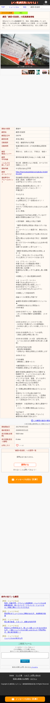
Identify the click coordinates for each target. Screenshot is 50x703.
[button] (46, 50)
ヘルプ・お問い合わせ (32, 675)
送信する (25, 661)
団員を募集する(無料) (21, 679)
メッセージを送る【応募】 (25, 479)
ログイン (46, 3)
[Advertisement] (25, 101)
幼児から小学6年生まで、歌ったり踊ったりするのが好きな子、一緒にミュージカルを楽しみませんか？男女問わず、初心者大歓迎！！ (25, 630)
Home (11, 675)
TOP (3, 7)
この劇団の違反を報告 (40, 420)
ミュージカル (14, 7)
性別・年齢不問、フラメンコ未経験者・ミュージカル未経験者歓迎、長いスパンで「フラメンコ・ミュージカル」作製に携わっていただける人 (25, 605)
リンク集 (19, 675)
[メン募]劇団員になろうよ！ (25, 2)
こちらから (34, 667)
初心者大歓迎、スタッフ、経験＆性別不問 (20, 622)
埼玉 (24, 7)
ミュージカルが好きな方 (13, 638)
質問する (25, 465)
